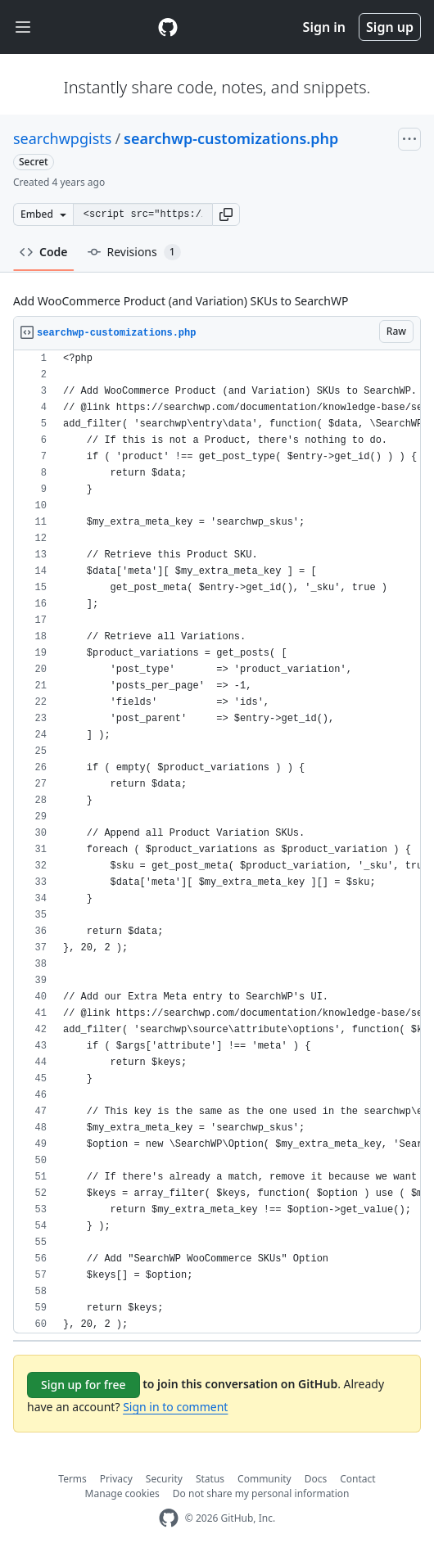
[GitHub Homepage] (169, 1518)
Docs (316, 1479)
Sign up (390, 27)
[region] (217, 841)
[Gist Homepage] (168, 27)
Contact (357, 1479)
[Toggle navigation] (23, 27)
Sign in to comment (175, 1406)
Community (264, 1479)
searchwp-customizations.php (231, 138)
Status (210, 1479)
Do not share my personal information (261, 1493)
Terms (72, 1479)
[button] (226, 214)
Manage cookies (122, 1493)
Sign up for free (83, 1384)
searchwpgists (62, 138)
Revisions (134, 252)
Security (164, 1479)
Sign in (324, 27)
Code (44, 251)
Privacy (116, 1479)
